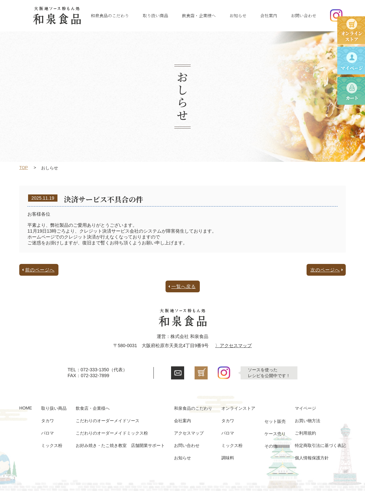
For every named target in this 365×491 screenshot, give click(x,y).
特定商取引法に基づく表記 (320, 445)
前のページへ (40, 269)
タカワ (47, 420)
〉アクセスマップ (233, 345)
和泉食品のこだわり (110, 15)
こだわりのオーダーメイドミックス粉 (112, 433)
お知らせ (238, 15)
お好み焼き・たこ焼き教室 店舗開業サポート (120, 445)
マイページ (305, 408)
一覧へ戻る (183, 286)
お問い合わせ (303, 15)
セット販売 (275, 421)
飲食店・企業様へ (199, 15)
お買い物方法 (307, 420)
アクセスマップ (189, 433)
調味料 (227, 457)
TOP (23, 167)
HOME (25, 408)
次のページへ (325, 269)
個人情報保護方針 (312, 457)
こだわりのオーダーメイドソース (107, 420)
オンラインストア (238, 408)
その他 (270, 446)
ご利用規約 (305, 433)
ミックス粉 (51, 445)
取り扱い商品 (155, 15)
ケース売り (275, 433)
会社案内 (268, 15)
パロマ (47, 433)
